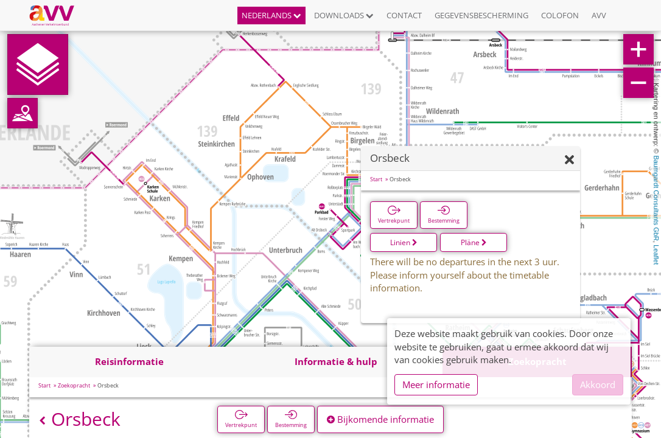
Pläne (474, 242)
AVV (599, 15)
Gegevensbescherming (481, 15)
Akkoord (597, 384)
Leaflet (656, 255)
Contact (404, 15)
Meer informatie (436, 384)
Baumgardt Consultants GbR (656, 198)
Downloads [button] (344, 15)
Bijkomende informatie (380, 419)
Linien (404, 242)
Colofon (560, 15)
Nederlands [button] (271, 15)
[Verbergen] (569, 160)
